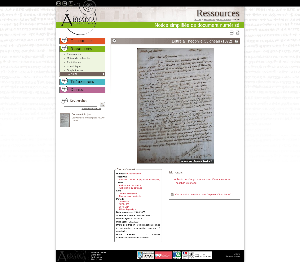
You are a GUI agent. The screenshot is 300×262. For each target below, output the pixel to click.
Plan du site (96, 259)
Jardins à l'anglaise (128, 193)
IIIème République (127, 209)
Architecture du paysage (130, 188)
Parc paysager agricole (130, 196)
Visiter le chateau (99, 252)
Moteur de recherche (78, 58)
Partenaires (96, 257)
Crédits (237, 254)
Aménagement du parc (197, 179)
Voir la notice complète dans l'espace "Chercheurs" (203, 194)
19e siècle (124, 201)
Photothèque (74, 62)
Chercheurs (82, 41)
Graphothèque (224, 19)
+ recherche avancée (91, 108)
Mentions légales (233, 256)
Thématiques (82, 81)
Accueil (197, 19)
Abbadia (178, 179)
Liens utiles (96, 255)
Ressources (209, 19)
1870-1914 (124, 207)
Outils (77, 89)
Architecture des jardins (130, 185)
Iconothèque (74, 66)
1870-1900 (124, 204)
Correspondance (221, 179)
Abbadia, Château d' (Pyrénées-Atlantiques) (139, 179)
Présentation (74, 54)
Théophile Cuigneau (185, 183)
